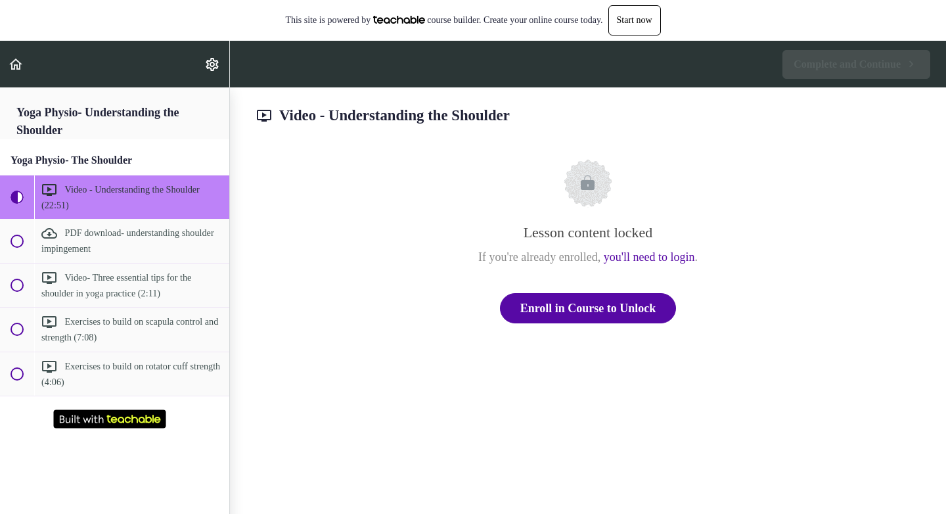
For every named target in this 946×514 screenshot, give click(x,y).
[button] (16, 64)
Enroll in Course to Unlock (588, 308)
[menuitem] (212, 64)
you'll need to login (649, 257)
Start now (634, 20)
